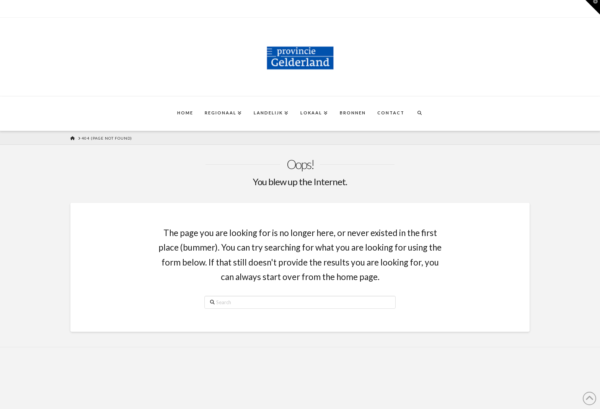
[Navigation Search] (419, 113)
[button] (592, 7)
